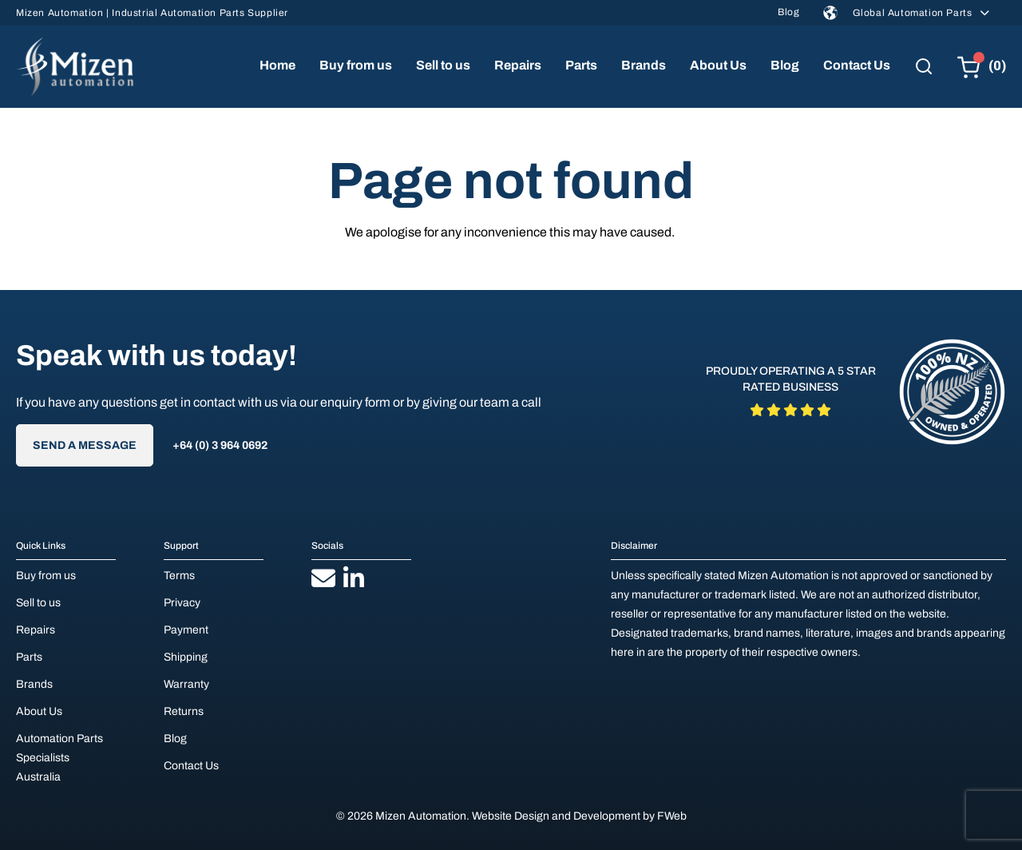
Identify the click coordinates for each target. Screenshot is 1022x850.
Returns (184, 711)
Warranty (186, 684)
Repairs (517, 65)
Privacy (182, 603)
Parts (581, 65)
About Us (718, 65)
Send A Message (85, 445)
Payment (186, 630)
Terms (179, 576)
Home (277, 65)
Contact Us (856, 65)
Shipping (186, 657)
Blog (788, 12)
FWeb (672, 816)
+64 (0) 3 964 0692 (219, 445)
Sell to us (443, 65)
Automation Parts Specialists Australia (59, 758)
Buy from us (355, 65)
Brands (643, 65)
